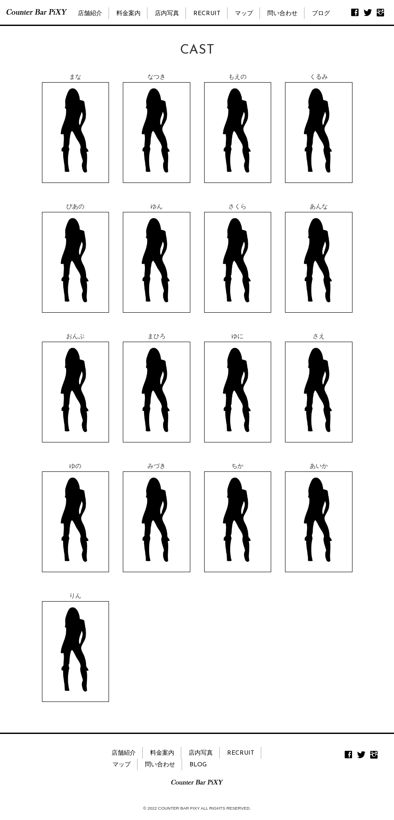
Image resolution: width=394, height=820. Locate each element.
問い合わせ (282, 13)
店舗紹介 (90, 13)
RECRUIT (207, 13)
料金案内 (128, 13)
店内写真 (167, 13)
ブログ (321, 13)
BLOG (198, 765)
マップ (244, 13)
